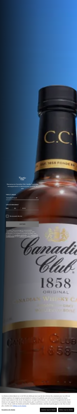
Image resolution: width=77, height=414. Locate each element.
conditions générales (20, 235)
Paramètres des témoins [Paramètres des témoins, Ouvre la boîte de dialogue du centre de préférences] (8, 409)
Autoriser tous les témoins (48, 410)
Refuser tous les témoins (66, 410)
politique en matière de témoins (28, 236)
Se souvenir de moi (14, 216)
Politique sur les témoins (19, 406)
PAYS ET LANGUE (11, 194)
